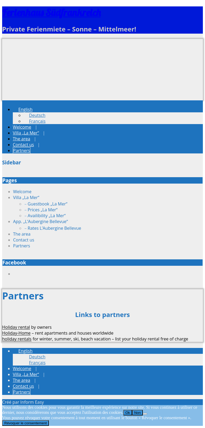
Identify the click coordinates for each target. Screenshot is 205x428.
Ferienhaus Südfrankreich (51, 12)
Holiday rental (16, 327)
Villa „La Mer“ (26, 133)
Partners (21, 150)
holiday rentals (16, 339)
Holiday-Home (16, 333)
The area (21, 139)
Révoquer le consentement (25, 423)
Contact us (23, 145)
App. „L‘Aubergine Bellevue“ (40, 221)
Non (137, 413)
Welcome (22, 127)
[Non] (145, 414)
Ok (127, 413)
